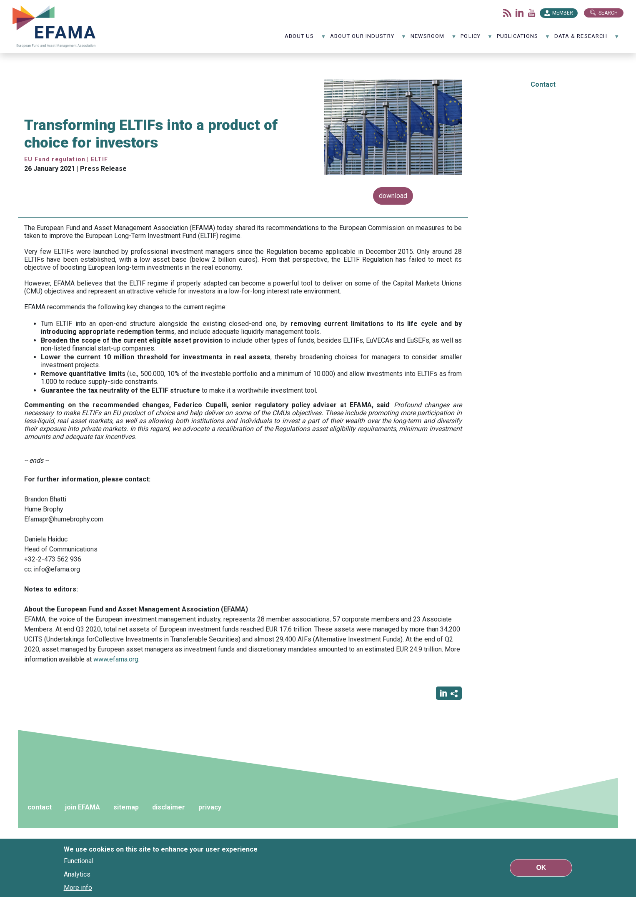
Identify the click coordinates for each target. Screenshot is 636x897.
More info (78, 888)
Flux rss (507, 13)
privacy (209, 807)
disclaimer (168, 807)
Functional (78, 861)
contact (40, 807)
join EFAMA (82, 807)
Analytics (77, 874)
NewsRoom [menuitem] (434, 39)
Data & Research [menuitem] (586, 39)
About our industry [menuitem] (368, 39)
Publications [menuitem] (523, 39)
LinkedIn (520, 13)
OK (541, 867)
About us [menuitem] (305, 39)
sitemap (126, 807)
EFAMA (54, 26)
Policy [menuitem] (477, 39)
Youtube (532, 13)
